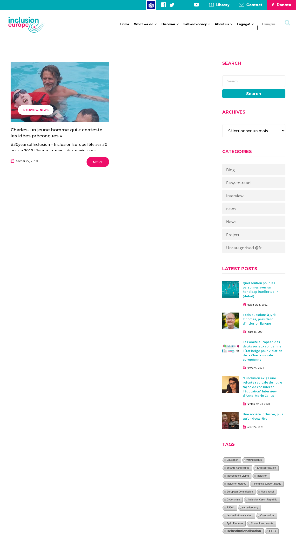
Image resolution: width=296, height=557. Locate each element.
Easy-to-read (238, 183)
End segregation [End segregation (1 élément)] (266, 468)
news (44, 110)
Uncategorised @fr (244, 247)
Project (232, 234)
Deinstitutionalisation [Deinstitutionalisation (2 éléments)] (244, 531)
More (98, 162)
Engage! (245, 24)
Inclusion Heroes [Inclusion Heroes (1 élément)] (236, 483)
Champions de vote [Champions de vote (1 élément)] (262, 523)
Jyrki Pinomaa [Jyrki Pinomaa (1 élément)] (235, 523)
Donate (281, 4)
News (231, 221)
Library (222, 4)
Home (124, 24)
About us (223, 24)
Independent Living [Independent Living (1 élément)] (238, 475)
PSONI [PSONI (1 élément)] (230, 507)
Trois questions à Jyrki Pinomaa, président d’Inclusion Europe (259, 319)
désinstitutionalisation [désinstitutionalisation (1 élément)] (239, 515)
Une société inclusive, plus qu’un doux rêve (263, 416)
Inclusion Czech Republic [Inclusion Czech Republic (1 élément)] (262, 499)
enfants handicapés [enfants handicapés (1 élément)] (238, 468)
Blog (230, 170)
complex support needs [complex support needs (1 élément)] (267, 483)
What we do (145, 24)
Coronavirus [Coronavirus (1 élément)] (267, 515)
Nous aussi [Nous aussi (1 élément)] (267, 491)
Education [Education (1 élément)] (232, 460)
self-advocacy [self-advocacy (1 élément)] (250, 507)
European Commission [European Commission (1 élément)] (240, 491)
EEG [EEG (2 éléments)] (272, 531)
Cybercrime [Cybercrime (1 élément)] (233, 499)
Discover (170, 24)
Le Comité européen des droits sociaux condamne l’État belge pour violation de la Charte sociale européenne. (262, 351)
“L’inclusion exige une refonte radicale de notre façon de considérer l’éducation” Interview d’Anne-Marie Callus (262, 387)
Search (253, 93)
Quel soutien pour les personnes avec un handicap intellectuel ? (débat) (260, 289)
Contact (254, 4)
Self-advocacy (196, 24)
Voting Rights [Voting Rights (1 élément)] (254, 460)
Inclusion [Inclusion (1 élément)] (262, 475)
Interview (31, 110)
